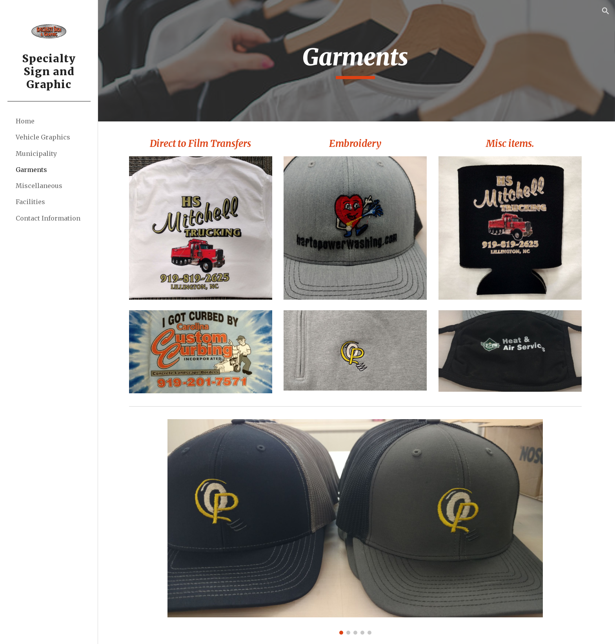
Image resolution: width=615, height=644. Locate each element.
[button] (605, 11)
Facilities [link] (30, 202)
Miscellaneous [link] (39, 186)
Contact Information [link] (48, 218)
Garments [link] (31, 170)
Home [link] (25, 121)
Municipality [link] (36, 153)
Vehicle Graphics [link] (43, 137)
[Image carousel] (356, 527)
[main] (356, 60)
